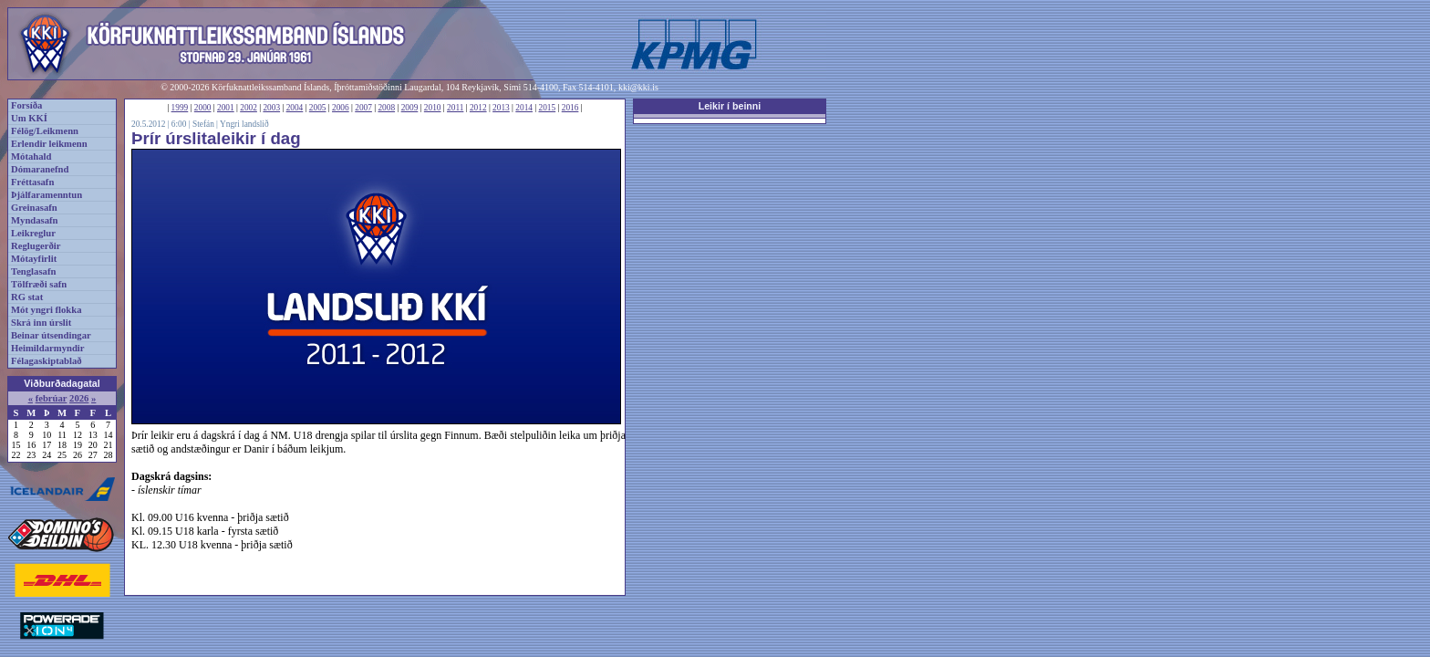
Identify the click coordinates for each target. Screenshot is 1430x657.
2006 (340, 107)
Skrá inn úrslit (41, 323)
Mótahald (31, 156)
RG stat (27, 297)
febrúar (51, 398)
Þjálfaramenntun (46, 195)
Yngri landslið (244, 124)
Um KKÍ (29, 118)
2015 (547, 107)
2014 (524, 107)
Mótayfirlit (34, 259)
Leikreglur (33, 233)
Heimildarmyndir (48, 348)
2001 (225, 107)
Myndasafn (34, 220)
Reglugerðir (35, 246)
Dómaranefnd (39, 169)
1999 (180, 107)
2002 (248, 107)
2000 (203, 107)
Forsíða (26, 105)
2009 (410, 107)
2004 (295, 107)
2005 (317, 107)
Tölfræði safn (39, 284)
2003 (271, 107)
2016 (570, 107)
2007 (363, 107)
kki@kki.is (638, 87)
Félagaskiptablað (46, 361)
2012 (478, 107)
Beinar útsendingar (51, 335)
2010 (432, 107)
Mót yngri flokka (46, 310)
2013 (501, 107)
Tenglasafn (33, 271)
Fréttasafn (32, 182)
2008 (386, 107)
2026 (78, 398)
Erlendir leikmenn (49, 144)
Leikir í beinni (730, 105)
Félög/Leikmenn (44, 131)
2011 (455, 107)
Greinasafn (34, 208)
